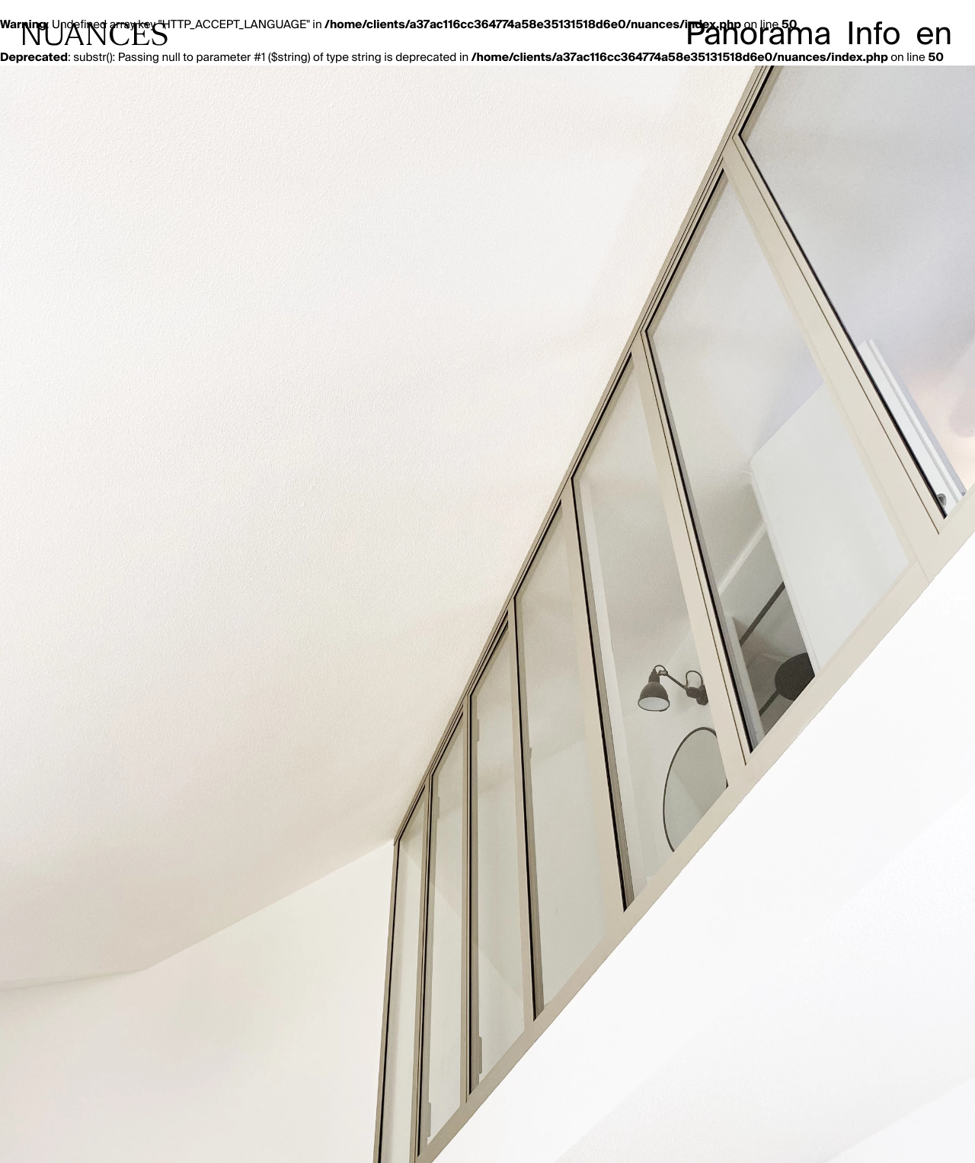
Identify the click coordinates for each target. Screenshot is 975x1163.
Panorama (758, 34)
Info (873, 34)
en (934, 34)
